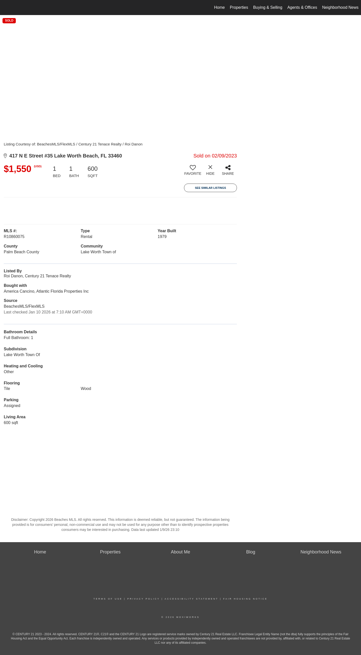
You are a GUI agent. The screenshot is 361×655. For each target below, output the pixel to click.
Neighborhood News (340, 7)
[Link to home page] (6, 7)
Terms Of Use (108, 599)
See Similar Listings (210, 187)
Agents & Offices (302, 7)
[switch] (193, 172)
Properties (239, 7)
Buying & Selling (268, 7)
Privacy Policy (143, 599)
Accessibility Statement (191, 599)
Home (219, 7)
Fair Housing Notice (245, 599)
